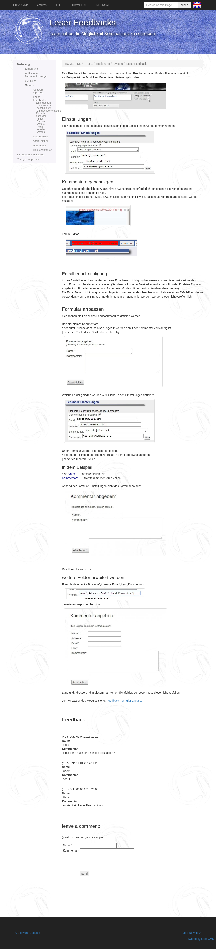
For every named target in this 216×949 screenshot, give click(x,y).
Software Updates (38, 91)
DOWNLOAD (80, 5)
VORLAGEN (40, 141)
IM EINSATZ (103, 5)
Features (42, 5)
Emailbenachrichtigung (44, 111)
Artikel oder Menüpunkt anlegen (36, 75)
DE (79, 63)
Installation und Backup (30, 154)
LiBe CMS (21, 5)
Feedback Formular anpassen (125, 700)
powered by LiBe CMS (200, 939)
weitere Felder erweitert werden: (41, 128)
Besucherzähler (42, 149)
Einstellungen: (43, 103)
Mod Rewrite (40, 136)
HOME (69, 63)
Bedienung (23, 64)
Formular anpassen (41, 115)
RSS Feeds (40, 145)
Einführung (31, 68)
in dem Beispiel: (41, 120)
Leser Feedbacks (44, 114)
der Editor (31, 80)
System (29, 85)
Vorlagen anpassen (28, 159)
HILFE (60, 5)
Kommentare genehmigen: (44, 106)
